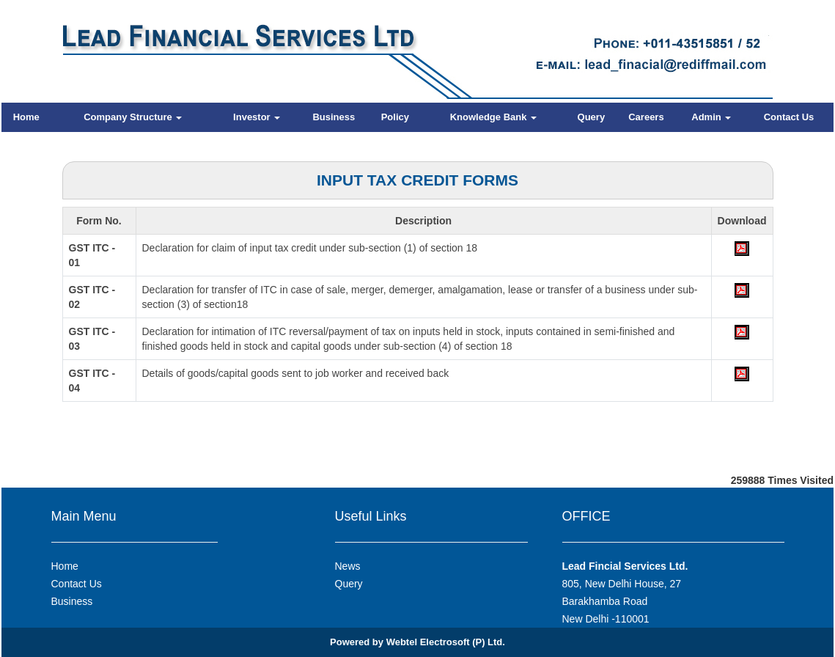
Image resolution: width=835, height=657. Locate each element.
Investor (256, 116)
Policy (395, 116)
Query (592, 116)
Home (26, 116)
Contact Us (789, 116)
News (348, 566)
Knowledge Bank (493, 116)
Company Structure (133, 116)
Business (333, 116)
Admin (711, 116)
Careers (645, 116)
